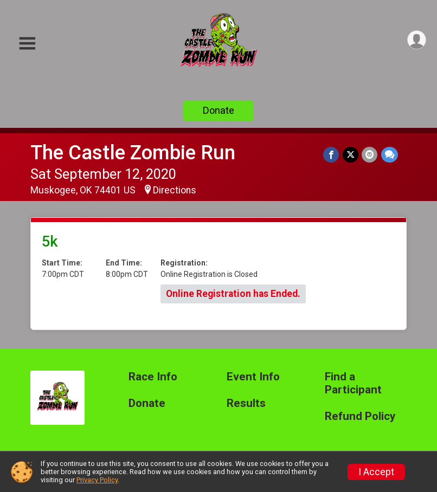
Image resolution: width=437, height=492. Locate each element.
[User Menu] (416, 40)
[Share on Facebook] (332, 155)
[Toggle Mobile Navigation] (27, 44)
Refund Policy (360, 416)
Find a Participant (353, 383)
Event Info (253, 377)
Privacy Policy (97, 480)
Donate (218, 110)
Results (246, 403)
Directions (174, 190)
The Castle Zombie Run (132, 152)
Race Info (152, 377)
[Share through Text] (389, 155)
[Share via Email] (370, 155)
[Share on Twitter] (351, 155)
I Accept (376, 472)
